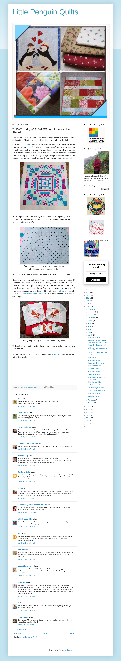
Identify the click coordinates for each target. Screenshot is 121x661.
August (90, 321)
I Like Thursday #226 (94, 382)
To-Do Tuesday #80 (94, 385)
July (89, 323)
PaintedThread (23, 413)
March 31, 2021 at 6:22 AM (26, 559)
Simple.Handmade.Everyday (33, 294)
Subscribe (96, 280)
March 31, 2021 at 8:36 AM (26, 596)
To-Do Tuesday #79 (94, 396)
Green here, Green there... (96, 363)
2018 (88, 412)
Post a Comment (21, 629)
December (91, 309)
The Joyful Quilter (24, 472)
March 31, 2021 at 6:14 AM (26, 543)
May (89, 329)
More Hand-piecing (94, 374)
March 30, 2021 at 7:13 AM (26, 437)
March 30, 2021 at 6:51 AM (26, 420)
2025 (88, 295)
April (89, 332)
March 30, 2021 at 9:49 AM (26, 465)
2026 (88, 292)
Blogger (69, 650)
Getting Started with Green (96, 391)
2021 (88, 307)
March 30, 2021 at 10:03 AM (27, 498)
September (92, 318)
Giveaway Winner (93, 369)
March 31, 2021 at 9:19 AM (26, 610)
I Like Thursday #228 (94, 357)
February (91, 400)
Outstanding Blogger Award (97, 345)
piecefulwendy (23, 456)
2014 (88, 424)
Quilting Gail (24, 144)
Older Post (72, 633)
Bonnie (20, 488)
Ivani (19, 398)
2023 (88, 301)
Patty (20, 603)
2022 (88, 304)
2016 (88, 418)
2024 (88, 298)
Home (45, 633)
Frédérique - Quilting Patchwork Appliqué (32, 505)
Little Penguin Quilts (45, 12)
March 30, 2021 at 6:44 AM (26, 406)
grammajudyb (23, 582)
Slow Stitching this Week (96, 388)
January (91, 403)
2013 (88, 427)
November (91, 312)
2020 (88, 406)
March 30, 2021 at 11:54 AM (27, 512)
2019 (88, 409)
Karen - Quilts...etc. (24, 427)
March (90, 335)
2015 (88, 421)
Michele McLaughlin (25, 519)
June (90, 326)
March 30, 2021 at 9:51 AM (26, 482)
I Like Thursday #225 (94, 393)
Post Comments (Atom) (29, 637)
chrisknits (21, 550)
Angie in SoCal (23, 617)
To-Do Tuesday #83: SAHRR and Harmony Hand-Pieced (97, 341)
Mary (19, 533)
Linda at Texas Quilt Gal (26, 566)
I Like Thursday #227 (94, 366)
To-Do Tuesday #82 (94, 360)
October (91, 315)
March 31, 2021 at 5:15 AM (26, 527)
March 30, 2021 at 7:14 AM (26, 449)
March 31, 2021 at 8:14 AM (26, 576)
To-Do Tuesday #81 (94, 371)
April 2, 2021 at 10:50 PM (26, 625)
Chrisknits (54, 354)
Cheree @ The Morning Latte (28, 443)
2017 (88, 415)
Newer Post (17, 633)
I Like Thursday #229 (94, 337)
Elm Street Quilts (62, 291)
